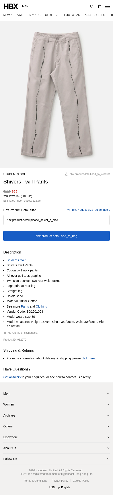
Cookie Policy (81, 480)
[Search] (92, 6)
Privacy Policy (60, 480)
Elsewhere (10, 437)
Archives (9, 415)
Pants (25, 306)
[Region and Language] (56, 487)
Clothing (41, 306)
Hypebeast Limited (46, 470)
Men (25, 6)
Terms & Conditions (35, 480)
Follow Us (10, 459)
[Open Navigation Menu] (107, 6)
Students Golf (15, 174)
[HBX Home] (11, 6)
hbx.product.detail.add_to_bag (56, 236)
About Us (9, 448)
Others (8, 426)
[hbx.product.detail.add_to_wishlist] (87, 175)
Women (8, 404)
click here (88, 358)
